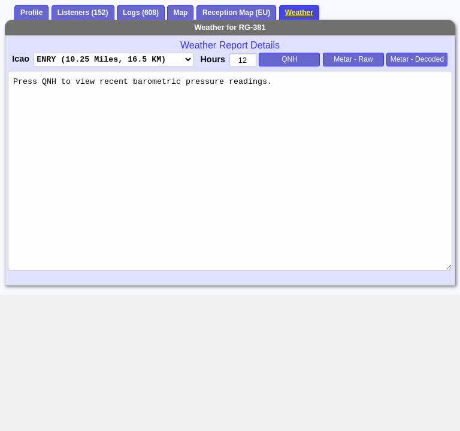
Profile (31, 12)
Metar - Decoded (417, 59)
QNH (290, 59)
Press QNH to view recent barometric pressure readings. (230, 170)
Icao (20, 58)
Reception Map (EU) (236, 12)
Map (180, 12)
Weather (299, 12)
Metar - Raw (353, 59)
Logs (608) (141, 12)
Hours (212, 59)
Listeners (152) (83, 12)
